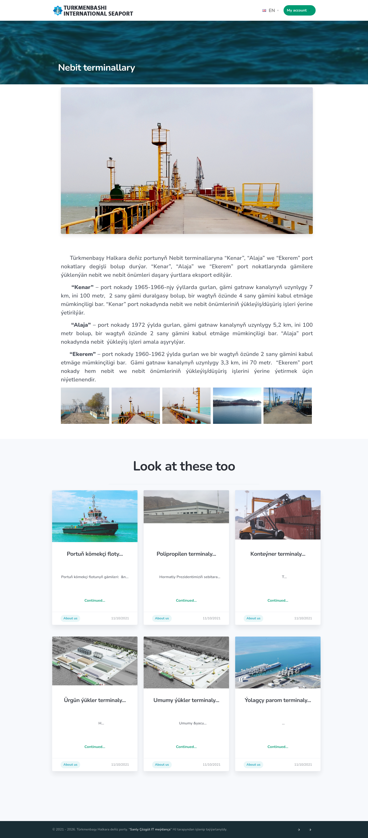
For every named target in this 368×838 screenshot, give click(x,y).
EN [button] (268, 10)
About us (91, 618)
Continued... (115, 600)
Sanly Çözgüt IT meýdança (150, 829)
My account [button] (297, 10)
